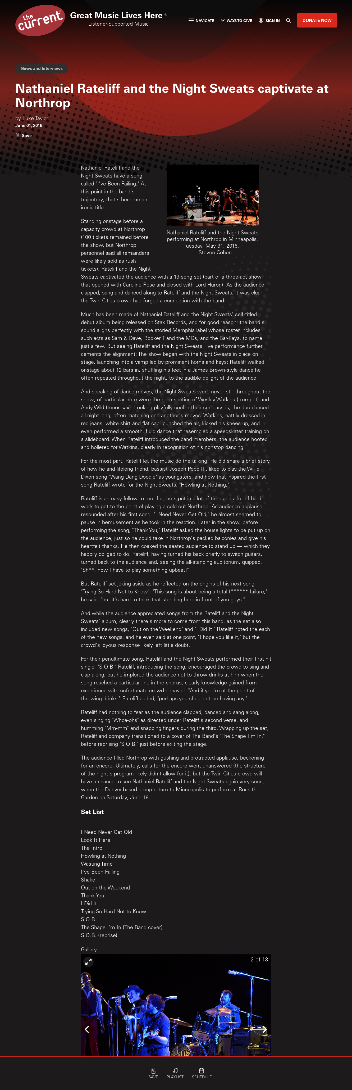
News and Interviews (42, 68)
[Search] (288, 20)
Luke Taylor (35, 119)
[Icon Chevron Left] (87, 1029)
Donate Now (317, 20)
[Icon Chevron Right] (264, 1029)
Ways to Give (236, 20)
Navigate (201, 20)
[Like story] (23, 135)
